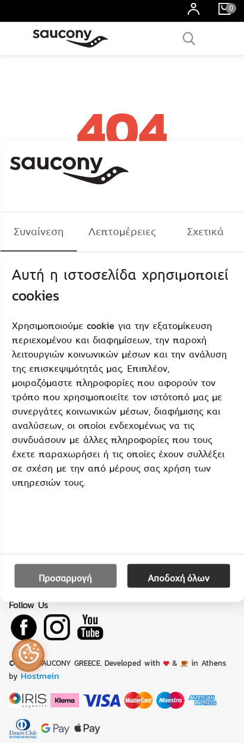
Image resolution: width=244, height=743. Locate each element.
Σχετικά (205, 231)
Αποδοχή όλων (179, 577)
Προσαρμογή (65, 577)
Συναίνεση (39, 231)
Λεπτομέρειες (122, 231)
